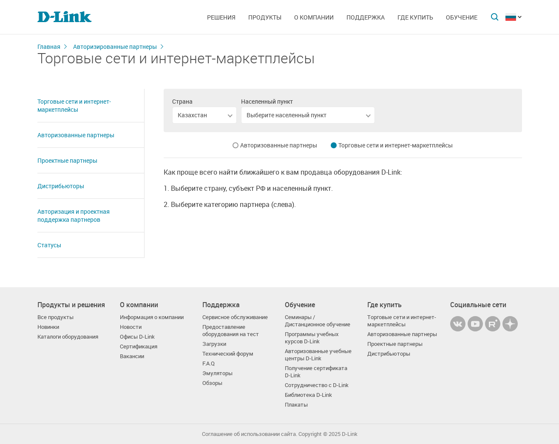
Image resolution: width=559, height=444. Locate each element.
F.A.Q (208, 363)
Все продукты (55, 317)
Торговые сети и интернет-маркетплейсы (74, 105)
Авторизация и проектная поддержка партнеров (73, 215)
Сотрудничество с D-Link (317, 385)
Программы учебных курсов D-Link (312, 338)
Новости (131, 327)
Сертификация (138, 346)
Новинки (48, 327)
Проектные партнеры (67, 160)
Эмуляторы (217, 373)
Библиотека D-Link (308, 395)
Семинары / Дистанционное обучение (317, 321)
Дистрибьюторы (60, 186)
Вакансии (132, 356)
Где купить (415, 17)
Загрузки (214, 344)
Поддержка (365, 17)
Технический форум (227, 353)
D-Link (350, 434)
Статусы (49, 245)
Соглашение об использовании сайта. (249, 434)
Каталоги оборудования (67, 336)
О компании (314, 17)
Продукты (264, 17)
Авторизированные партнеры (115, 46)
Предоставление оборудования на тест (230, 330)
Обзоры (212, 383)
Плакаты (296, 404)
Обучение (461, 17)
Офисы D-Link (137, 336)
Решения (221, 17)
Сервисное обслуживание (235, 317)
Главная (48, 46)
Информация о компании (152, 317)
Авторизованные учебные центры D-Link (318, 355)
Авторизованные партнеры (75, 135)
